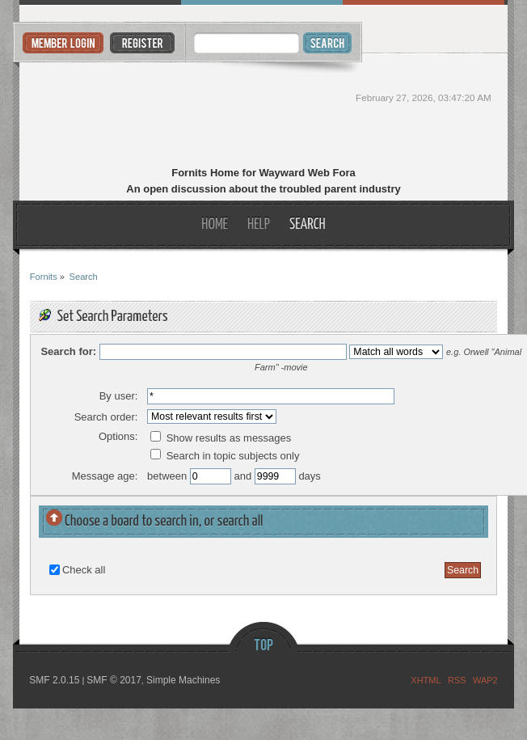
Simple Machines (183, 680)
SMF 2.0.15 (54, 680)
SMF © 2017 (113, 680)
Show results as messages (220, 438)
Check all (83, 570)
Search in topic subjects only (224, 456)
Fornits (263, 111)
